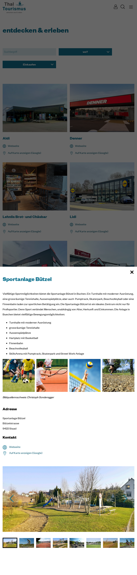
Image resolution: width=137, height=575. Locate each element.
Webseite (14, 447)
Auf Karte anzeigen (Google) (25, 453)
